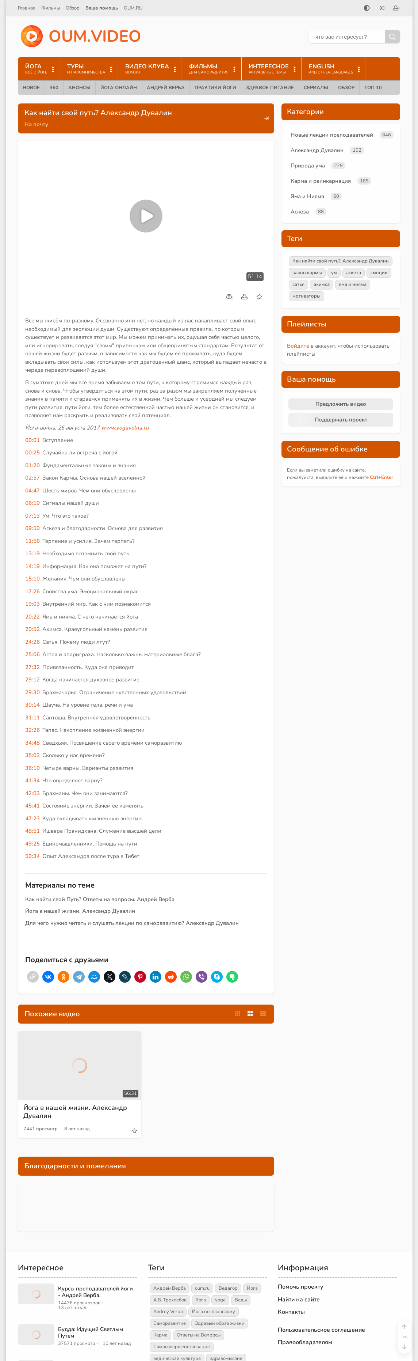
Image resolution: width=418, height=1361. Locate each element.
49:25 (32, 843)
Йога (252, 1288)
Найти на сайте (299, 1300)
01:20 (32, 465)
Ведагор (228, 1288)
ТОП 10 (373, 87)
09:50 (32, 528)
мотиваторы (306, 296)
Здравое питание (270, 87)
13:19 (32, 553)
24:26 (32, 642)
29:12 (32, 679)
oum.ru (202, 1288)
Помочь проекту (300, 1287)
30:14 (32, 704)
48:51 (32, 831)
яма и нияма (353, 284)
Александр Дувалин (317, 150)
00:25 (32, 452)
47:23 (32, 818)
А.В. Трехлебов (170, 1300)
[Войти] (381, 8)
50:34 (32, 856)
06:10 (32, 503)
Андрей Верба (166, 87)
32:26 (32, 730)
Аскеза (300, 211)
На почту (36, 124)
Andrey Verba (168, 1311)
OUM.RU (133, 8)
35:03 (32, 755)
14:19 (32, 566)
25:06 (32, 654)
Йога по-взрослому (213, 1311)
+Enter (381, 477)
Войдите (298, 345)
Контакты (291, 1312)
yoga (220, 1300)
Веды (241, 1300)
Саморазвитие (169, 1323)
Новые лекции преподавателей (332, 135)
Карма (160, 1335)
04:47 (32, 490)
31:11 (32, 717)
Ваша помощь (101, 8)
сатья (298, 284)
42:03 (32, 793)
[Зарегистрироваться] (396, 8)
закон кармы (307, 272)
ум (334, 272)
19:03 (32, 604)
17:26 (32, 591)
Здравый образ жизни (220, 1323)
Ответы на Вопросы (198, 1335)
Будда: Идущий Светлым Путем (90, 1332)
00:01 (32, 440)
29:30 (32, 692)
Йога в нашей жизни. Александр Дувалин (80, 911)
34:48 (32, 742)
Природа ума (308, 165)
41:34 (32, 780)
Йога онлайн (118, 87)
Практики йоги (215, 87)
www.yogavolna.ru (125, 427)
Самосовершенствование (181, 1346)
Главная (26, 8)
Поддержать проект (341, 419)
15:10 (32, 578)
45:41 (32, 805)
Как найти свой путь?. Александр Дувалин (340, 261)
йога (201, 1300)
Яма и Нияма (307, 196)
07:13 (32, 515)
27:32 (32, 667)
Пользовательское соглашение (321, 1330)
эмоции (379, 272)
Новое (31, 87)
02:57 (32, 477)
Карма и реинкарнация (321, 181)
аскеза (353, 272)
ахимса (322, 284)
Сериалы (316, 87)
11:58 (32, 541)
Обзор (73, 8)
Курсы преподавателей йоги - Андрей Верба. (95, 1292)
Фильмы (50, 8)
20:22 (32, 616)
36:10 (32, 768)
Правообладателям (305, 1342)
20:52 (32, 629)
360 (54, 87)
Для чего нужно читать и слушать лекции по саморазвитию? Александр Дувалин (132, 923)
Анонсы (79, 87)
